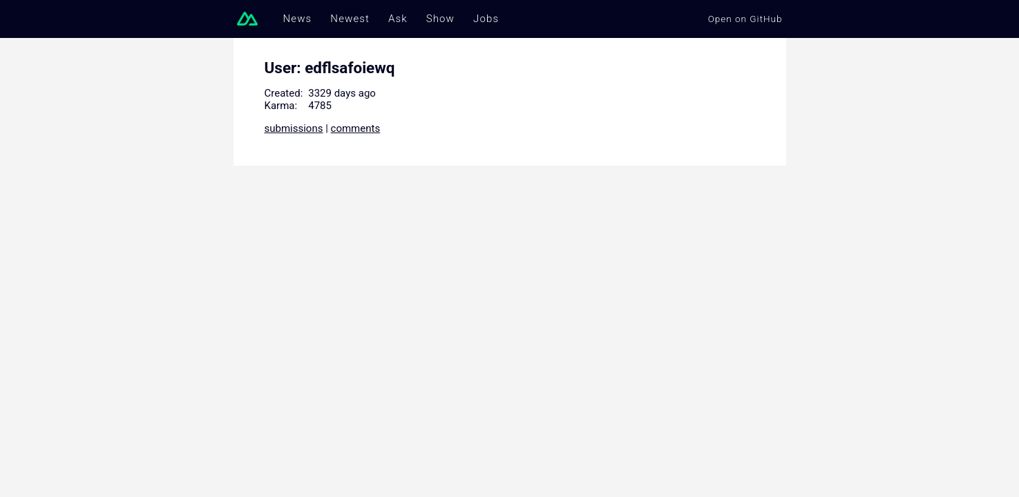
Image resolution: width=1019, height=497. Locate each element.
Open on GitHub (745, 18)
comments (356, 128)
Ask (398, 18)
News (297, 18)
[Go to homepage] (251, 18)
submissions (294, 128)
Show (440, 18)
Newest (350, 18)
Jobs (486, 18)
